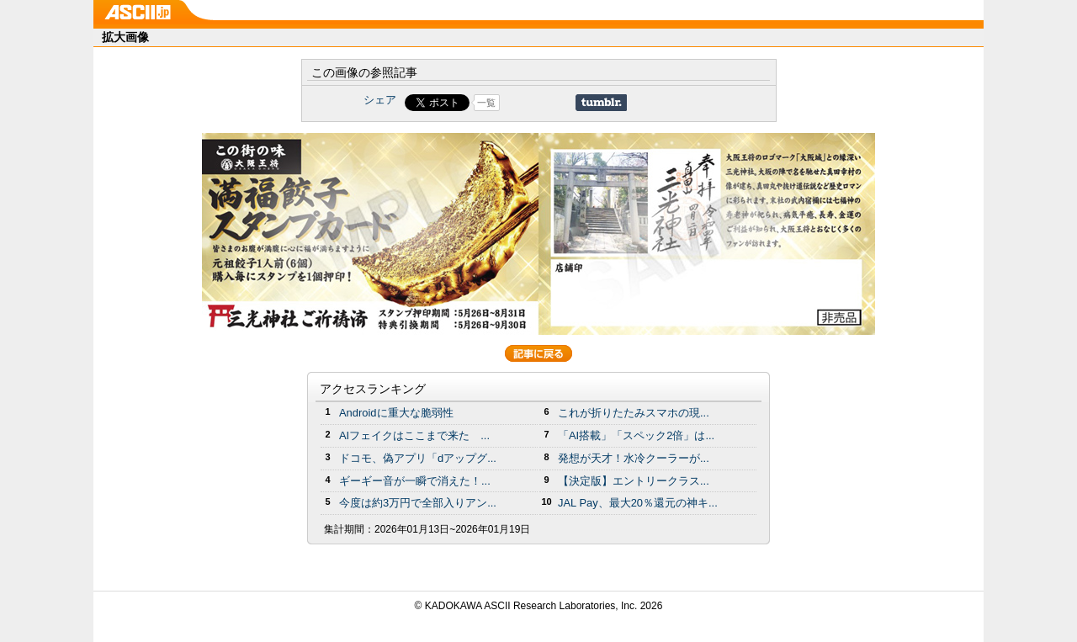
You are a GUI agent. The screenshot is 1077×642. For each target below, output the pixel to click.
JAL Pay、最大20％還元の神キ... (638, 502)
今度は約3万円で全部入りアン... (417, 502)
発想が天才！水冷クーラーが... (633, 458)
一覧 (486, 103)
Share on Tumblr (601, 102)
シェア (379, 99)
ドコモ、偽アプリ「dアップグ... (417, 458)
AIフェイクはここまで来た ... (414, 435)
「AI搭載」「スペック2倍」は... (636, 435)
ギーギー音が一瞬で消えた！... (415, 481)
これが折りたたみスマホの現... (633, 412)
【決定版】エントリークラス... (633, 481)
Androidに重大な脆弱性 (396, 412)
